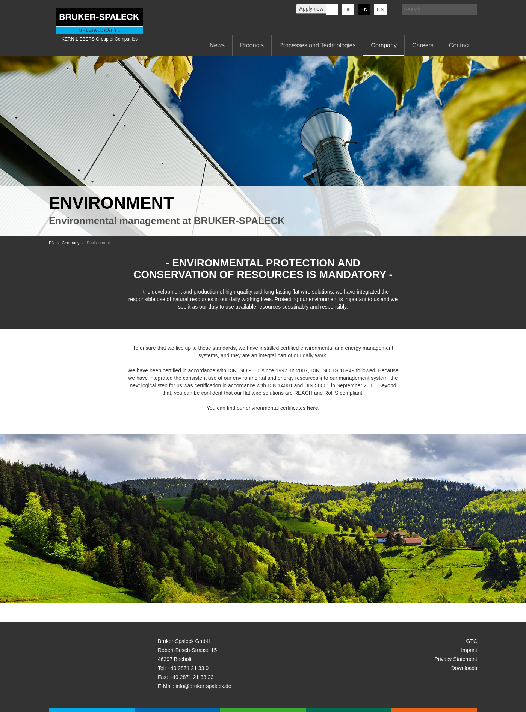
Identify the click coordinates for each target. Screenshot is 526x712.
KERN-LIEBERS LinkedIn (332, 9)
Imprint (469, 650)
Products (252, 45)
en (363, 9)
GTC (471, 641)
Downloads (464, 668)
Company (383, 45)
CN (380, 9)
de (347, 9)
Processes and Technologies (317, 45)
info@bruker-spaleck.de (203, 686)
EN (51, 243)
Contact (459, 45)
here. (313, 408)
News (217, 45)
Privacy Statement (455, 659)
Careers (423, 45)
